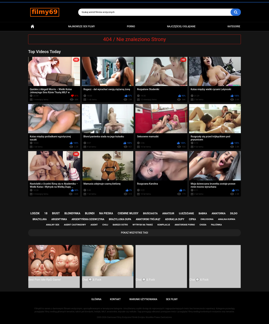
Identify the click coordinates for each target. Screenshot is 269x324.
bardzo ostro (120, 225)
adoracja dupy (174, 219)
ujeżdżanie (186, 213)
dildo (233, 213)
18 (45, 213)
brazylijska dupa (120, 219)
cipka (192, 219)
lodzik (35, 213)
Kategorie (233, 26)
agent (94, 224)
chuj (105, 224)
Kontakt (115, 299)
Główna (32, 26)
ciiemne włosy (128, 213)
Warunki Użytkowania (143, 299)
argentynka (59, 219)
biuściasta (150, 213)
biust (56, 213)
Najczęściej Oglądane (181, 26)
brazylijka (40, 219)
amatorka (218, 213)
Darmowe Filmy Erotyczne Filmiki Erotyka (126, 317)
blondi (90, 213)
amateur (168, 213)
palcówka (216, 225)
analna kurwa (226, 219)
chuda (203, 225)
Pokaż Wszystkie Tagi (134, 232)
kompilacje (163, 225)
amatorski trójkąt (148, 219)
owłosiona (207, 219)
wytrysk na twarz (142, 225)
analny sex (52, 224)
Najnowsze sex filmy (81, 26)
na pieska (106, 213)
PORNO (131, 26)
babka (203, 213)
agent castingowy (75, 224)
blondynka (72, 213)
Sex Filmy (172, 299)
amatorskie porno (185, 225)
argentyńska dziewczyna (88, 219)
